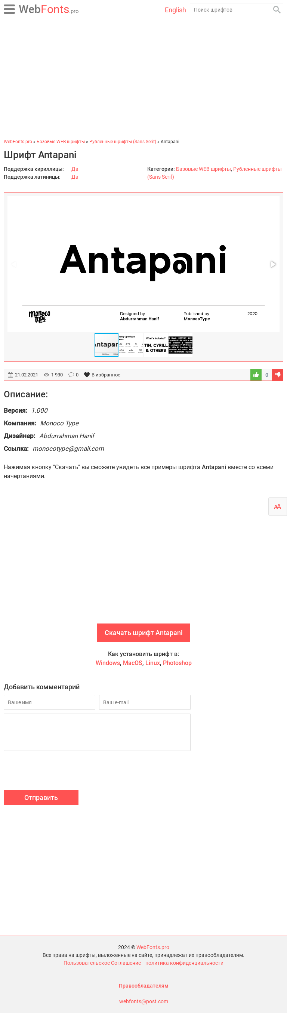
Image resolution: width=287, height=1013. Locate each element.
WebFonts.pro (152, 947)
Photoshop (177, 662)
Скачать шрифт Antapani (144, 633)
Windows (108, 662)
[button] (273, 264)
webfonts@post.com (143, 1001)
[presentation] (60, 771)
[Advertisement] (143, 78)
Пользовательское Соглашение (102, 963)
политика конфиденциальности (184, 963)
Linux (152, 662)
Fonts (49, 9)
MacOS (132, 662)
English (175, 10)
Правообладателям (144, 986)
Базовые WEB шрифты (203, 169)
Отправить (41, 797)
